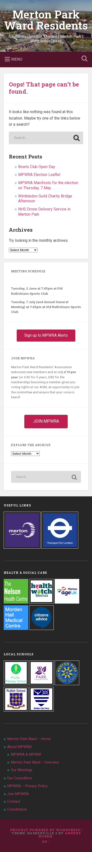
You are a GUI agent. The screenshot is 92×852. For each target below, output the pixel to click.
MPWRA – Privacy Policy (27, 786)
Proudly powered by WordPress (45, 830)
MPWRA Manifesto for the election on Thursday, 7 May (48, 185)
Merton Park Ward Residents (46, 20)
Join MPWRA (18, 794)
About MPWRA (19, 747)
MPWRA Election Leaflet (39, 174)
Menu (16, 59)
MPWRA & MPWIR (26, 754)
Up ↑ (46, 842)
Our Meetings (21, 770)
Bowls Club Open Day (36, 166)
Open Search (83, 59)
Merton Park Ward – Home (29, 739)
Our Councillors (19, 778)
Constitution (17, 809)
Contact (13, 801)
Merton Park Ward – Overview (35, 762)
